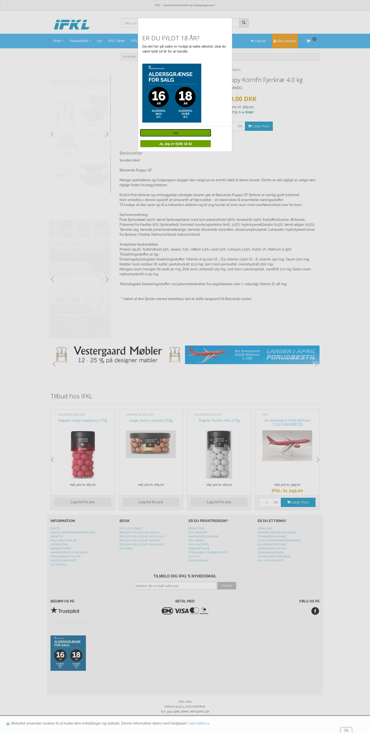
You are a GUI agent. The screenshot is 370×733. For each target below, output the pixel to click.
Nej (175, 133)
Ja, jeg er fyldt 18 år (175, 144)
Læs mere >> (198, 723)
